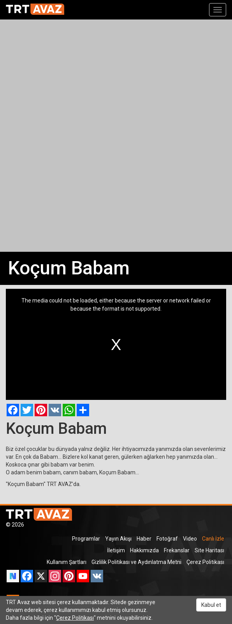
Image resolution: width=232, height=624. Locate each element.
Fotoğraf (167, 539)
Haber (144, 539)
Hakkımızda (144, 550)
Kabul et (211, 605)
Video (190, 539)
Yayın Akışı (118, 539)
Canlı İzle (213, 539)
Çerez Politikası (205, 562)
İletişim (116, 550)
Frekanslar (177, 550)
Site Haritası (209, 550)
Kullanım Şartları (66, 562)
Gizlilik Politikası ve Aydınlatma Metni (136, 562)
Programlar (86, 539)
